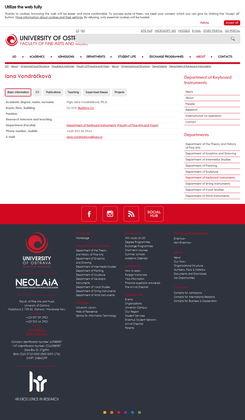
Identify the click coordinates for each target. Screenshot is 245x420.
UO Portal (232, 31)
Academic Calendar (136, 258)
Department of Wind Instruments (207, 196)
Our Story (180, 262)
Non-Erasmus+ (183, 242)
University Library (86, 307)
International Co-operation (204, 116)
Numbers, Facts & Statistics (189, 270)
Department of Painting (201, 165)
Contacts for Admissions (188, 293)
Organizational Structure (35, 66)
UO (18, 57)
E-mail (196, 31)
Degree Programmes (137, 242)
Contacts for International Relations (194, 297)
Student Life (130, 57)
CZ (77, 31)
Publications (53, 92)
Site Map (146, 31)
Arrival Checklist (134, 324)
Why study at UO (135, 238)
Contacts (225, 57)
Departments (99, 57)
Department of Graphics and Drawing (211, 153)
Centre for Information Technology (96, 316)
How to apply (133, 271)
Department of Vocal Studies (205, 189)
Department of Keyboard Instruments (190, 66)
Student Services (135, 316)
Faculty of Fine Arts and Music (92, 66)
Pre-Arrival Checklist (136, 287)
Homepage (82, 238)
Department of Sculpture (202, 171)
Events (129, 299)
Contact (191, 122)
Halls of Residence (87, 312)
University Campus (136, 307)
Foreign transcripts (136, 275)
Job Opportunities (184, 278)
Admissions (70, 57)
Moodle (184, 31)
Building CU (86, 108)
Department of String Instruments (208, 183)
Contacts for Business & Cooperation (195, 301)
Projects (119, 92)
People (190, 104)
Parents (129, 328)
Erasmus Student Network (140, 320)
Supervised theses (97, 92)
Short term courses (136, 250)
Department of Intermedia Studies (208, 159)
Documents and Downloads (190, 274)
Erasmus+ (180, 238)
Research (191, 109)
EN (83, 31)
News (189, 91)
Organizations (133, 303)
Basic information (18, 92)
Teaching (73, 92)
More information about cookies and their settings (49, 17)
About (204, 57)
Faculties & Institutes (63, 66)
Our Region (132, 312)
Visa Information (134, 279)
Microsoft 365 (165, 31)
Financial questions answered (142, 283)
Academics (40, 57)
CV (37, 92)
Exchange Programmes (170, 57)
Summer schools (135, 254)
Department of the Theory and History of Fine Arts (211, 146)
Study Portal (213, 31)
